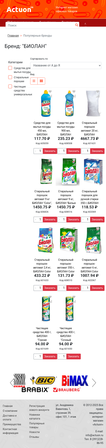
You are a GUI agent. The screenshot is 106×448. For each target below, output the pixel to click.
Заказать (49, 151)
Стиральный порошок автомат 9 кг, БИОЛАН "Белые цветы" (66, 199)
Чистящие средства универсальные (20, 90)
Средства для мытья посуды (20, 69)
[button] (12, 383)
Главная (8, 406)
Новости (34, 432)
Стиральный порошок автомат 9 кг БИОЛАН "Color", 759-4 (42, 199)
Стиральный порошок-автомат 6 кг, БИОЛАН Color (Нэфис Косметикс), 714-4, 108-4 (89, 271)
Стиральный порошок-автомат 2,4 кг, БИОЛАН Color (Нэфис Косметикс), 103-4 (42, 271)
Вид (32, 74)
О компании (10, 410)
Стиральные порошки (18, 79)
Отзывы (34, 436)
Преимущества (12, 424)
